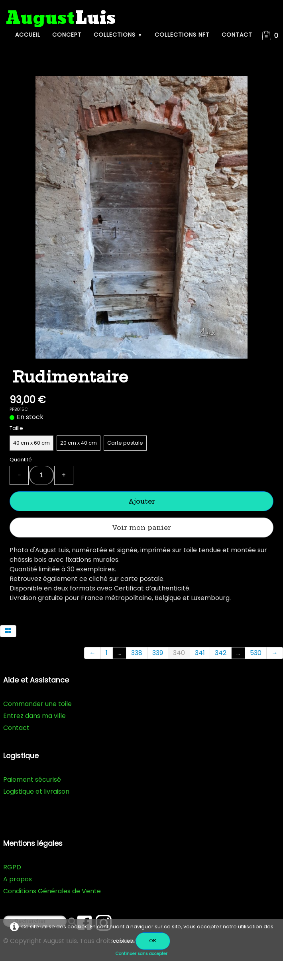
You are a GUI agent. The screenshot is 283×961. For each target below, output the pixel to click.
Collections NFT (182, 35)
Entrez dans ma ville (34, 715)
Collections (118, 35)
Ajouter (141, 501)
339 (157, 652)
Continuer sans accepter (141, 954)
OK (153, 940)
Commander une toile (37, 703)
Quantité (21, 459)
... (119, 652)
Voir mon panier (141, 527)
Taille (16, 428)
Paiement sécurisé (32, 779)
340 (179, 652)
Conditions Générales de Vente (52, 891)
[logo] (61, 18)
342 (220, 652)
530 (255, 652)
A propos (17, 879)
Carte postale (125, 442)
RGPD (12, 867)
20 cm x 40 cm (78, 442)
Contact (237, 35)
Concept (67, 35)
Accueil (27, 35)
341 (200, 652)
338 (136, 652)
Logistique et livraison (36, 791)
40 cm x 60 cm (31, 442)
